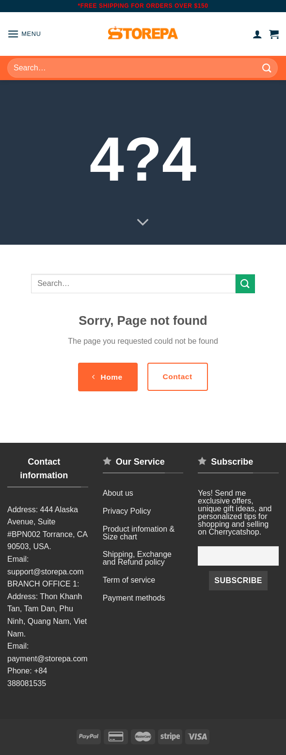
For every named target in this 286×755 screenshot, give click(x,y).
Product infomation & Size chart (139, 533)
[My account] (257, 34)
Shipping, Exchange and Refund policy (137, 558)
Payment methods (134, 598)
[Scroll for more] (143, 222)
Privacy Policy (127, 511)
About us (118, 493)
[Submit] (267, 67)
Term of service (129, 580)
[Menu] (24, 34)
